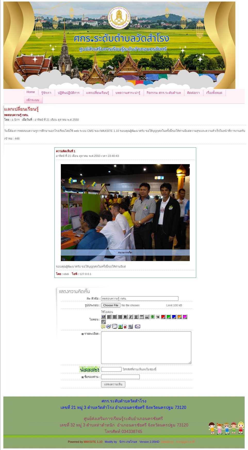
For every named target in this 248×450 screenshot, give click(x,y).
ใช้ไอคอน (107, 312)
